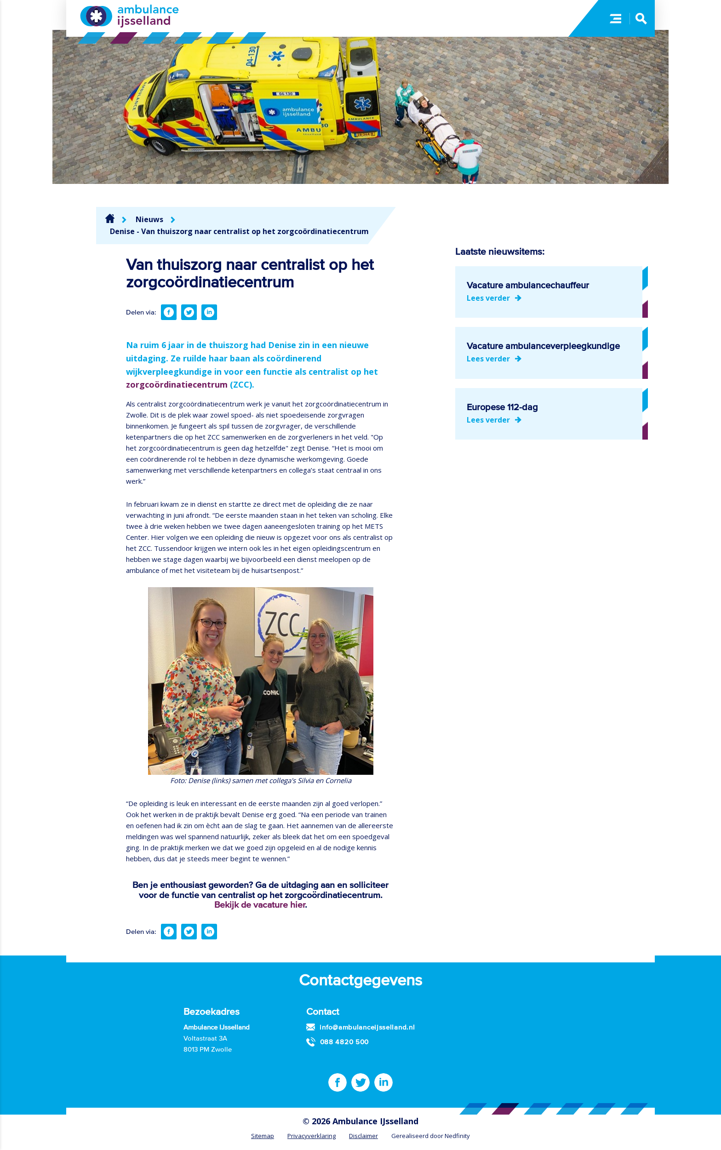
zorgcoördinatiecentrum (177, 384)
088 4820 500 (344, 1042)
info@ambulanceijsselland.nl (367, 1027)
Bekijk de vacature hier (259, 904)
